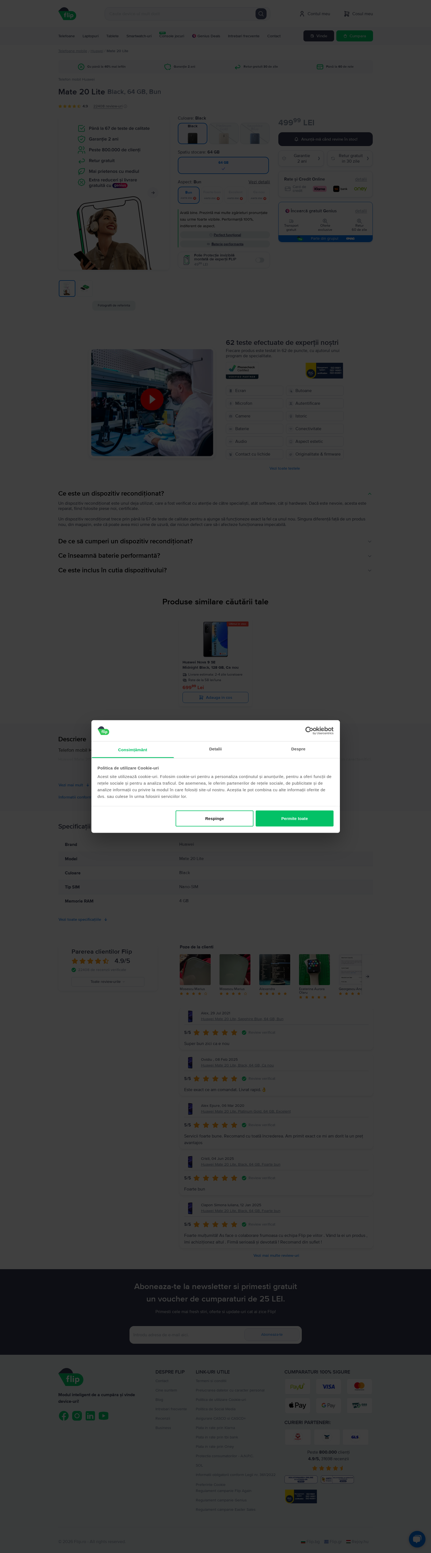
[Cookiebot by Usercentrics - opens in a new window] (309, 730)
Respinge (214, 818)
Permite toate (294, 818)
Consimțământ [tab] (132, 749)
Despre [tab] (298, 749)
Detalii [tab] (215, 749)
